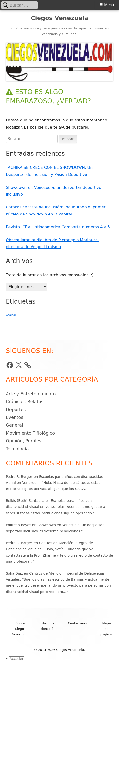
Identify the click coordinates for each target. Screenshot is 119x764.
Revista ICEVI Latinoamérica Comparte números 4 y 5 (58, 227)
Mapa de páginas (106, 628)
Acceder (17, 659)
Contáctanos (78, 623)
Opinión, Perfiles (23, 440)
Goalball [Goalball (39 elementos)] (11, 315)
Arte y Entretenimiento (31, 393)
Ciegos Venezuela (59, 18)
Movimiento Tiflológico (30, 433)
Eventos (14, 417)
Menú (109, 5)
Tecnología (17, 448)
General (14, 425)
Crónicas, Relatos (24, 401)
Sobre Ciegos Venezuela (20, 628)
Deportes (16, 409)
